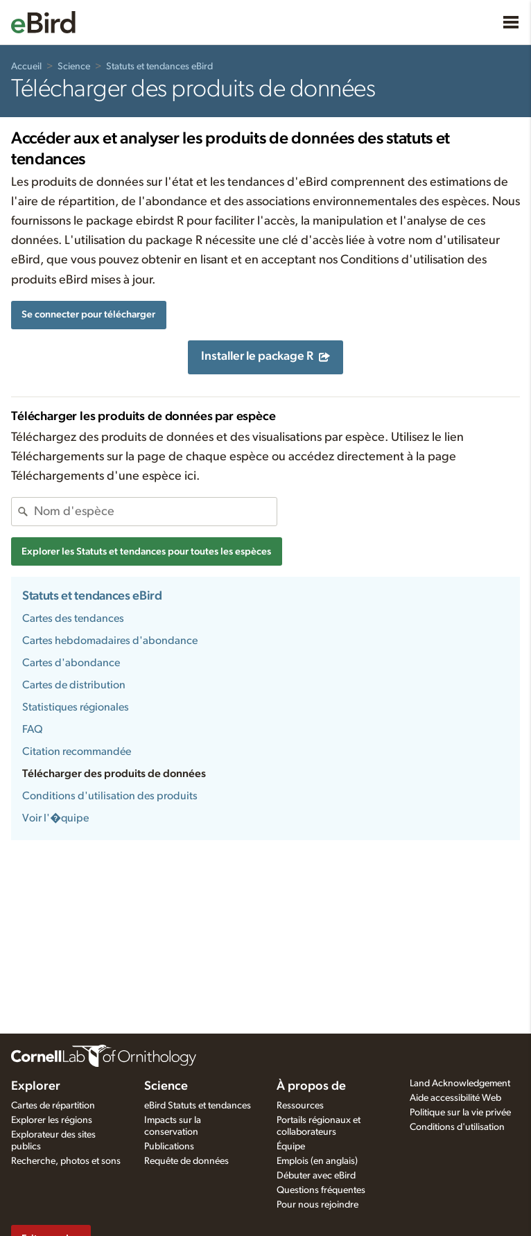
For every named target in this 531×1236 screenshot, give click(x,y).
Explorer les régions (51, 1120)
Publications (169, 1146)
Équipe (291, 1146)
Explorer (35, 1086)
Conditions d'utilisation (457, 1127)
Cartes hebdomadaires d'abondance (110, 640)
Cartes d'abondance (71, 662)
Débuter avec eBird (316, 1176)
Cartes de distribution (73, 684)
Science (74, 66)
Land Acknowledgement (460, 1083)
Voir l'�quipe (55, 818)
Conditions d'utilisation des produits (110, 795)
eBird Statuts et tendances (197, 1106)
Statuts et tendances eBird (159, 66)
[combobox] (155, 511)
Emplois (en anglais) (317, 1161)
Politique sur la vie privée (460, 1112)
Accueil (26, 66)
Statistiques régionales (75, 707)
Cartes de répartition (53, 1106)
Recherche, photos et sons (66, 1161)
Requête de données (186, 1161)
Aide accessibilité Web (455, 1098)
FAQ (32, 729)
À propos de (311, 1086)
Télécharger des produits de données (114, 773)
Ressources (300, 1106)
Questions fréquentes (321, 1190)
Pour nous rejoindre (317, 1205)
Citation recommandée (76, 751)
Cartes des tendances (73, 618)
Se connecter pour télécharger (88, 314)
